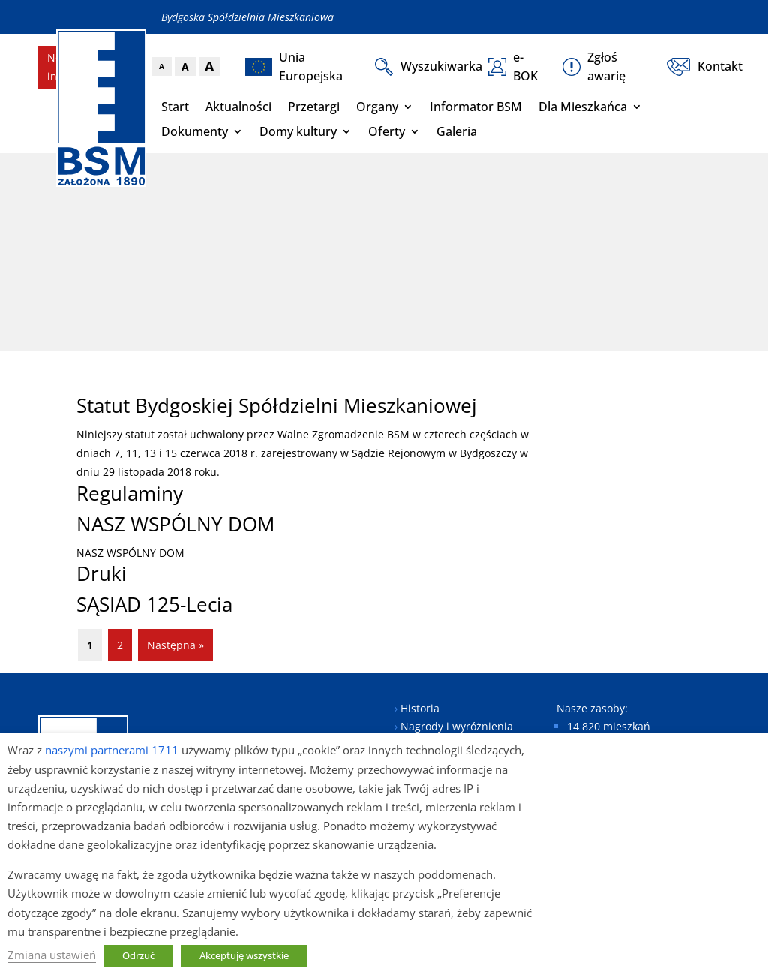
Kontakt (698, 67)
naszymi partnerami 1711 (111, 749)
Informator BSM (476, 106)
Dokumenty (194, 131)
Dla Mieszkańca (582, 106)
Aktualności (239, 106)
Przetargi (314, 106)
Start (175, 106)
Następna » (175, 645)
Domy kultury (298, 131)
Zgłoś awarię (594, 66)
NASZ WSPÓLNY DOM (175, 523)
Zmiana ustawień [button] (52, 954)
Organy (377, 106)
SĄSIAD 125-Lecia (154, 604)
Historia (420, 708)
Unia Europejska (294, 66)
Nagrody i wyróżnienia (456, 726)
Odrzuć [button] (138, 955)
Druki (101, 573)
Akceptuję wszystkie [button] (244, 955)
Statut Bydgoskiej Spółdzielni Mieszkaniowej (276, 405)
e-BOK (513, 66)
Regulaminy (129, 493)
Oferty (386, 131)
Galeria (456, 131)
